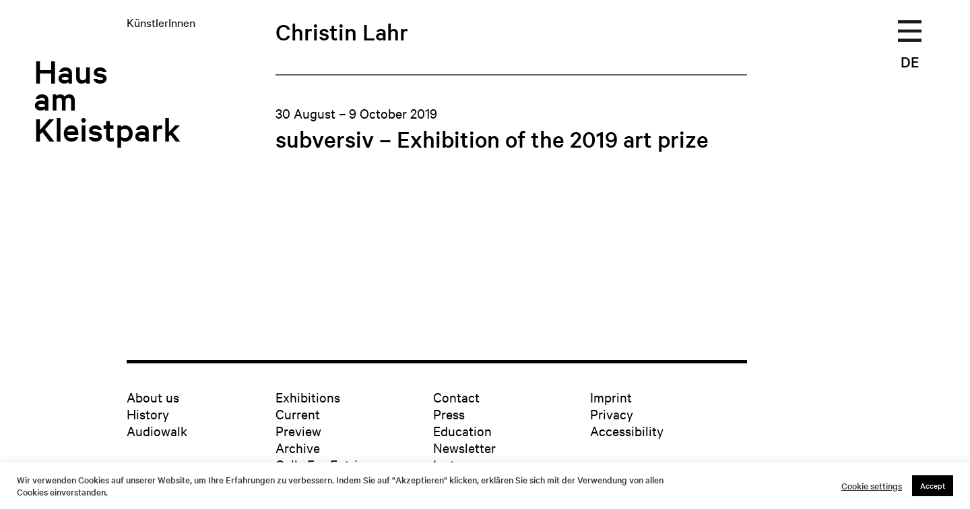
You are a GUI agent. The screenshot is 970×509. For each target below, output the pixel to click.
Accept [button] (932, 485)
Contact (456, 396)
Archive (298, 447)
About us (153, 396)
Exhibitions (308, 396)
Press (449, 413)
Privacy (611, 413)
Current (298, 413)
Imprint (611, 396)
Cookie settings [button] (871, 486)
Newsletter (464, 447)
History (148, 413)
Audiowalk (157, 430)
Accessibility (627, 430)
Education (462, 430)
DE (910, 61)
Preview (298, 430)
